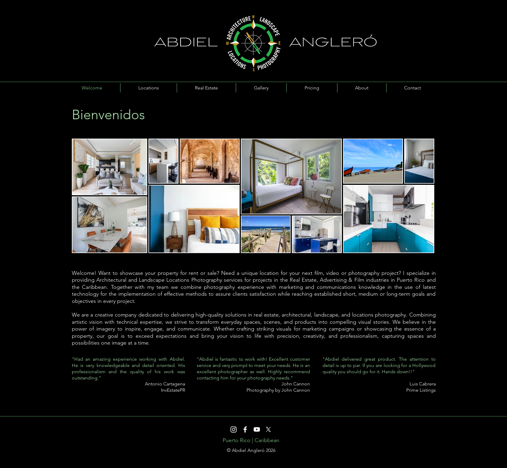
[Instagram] (233, 429)
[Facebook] (245, 429)
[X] (268, 429)
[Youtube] (257, 429)
